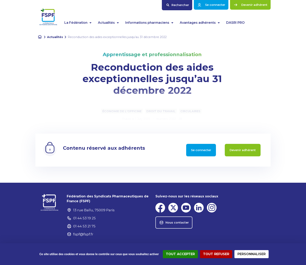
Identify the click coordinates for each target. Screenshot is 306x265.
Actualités (108, 22)
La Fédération (77, 22)
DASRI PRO (235, 23)
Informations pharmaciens (149, 22)
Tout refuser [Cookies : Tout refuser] (216, 254)
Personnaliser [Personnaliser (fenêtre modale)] (251, 254)
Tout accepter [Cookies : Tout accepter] (180, 254)
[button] (177, 5)
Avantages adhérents (200, 22)
